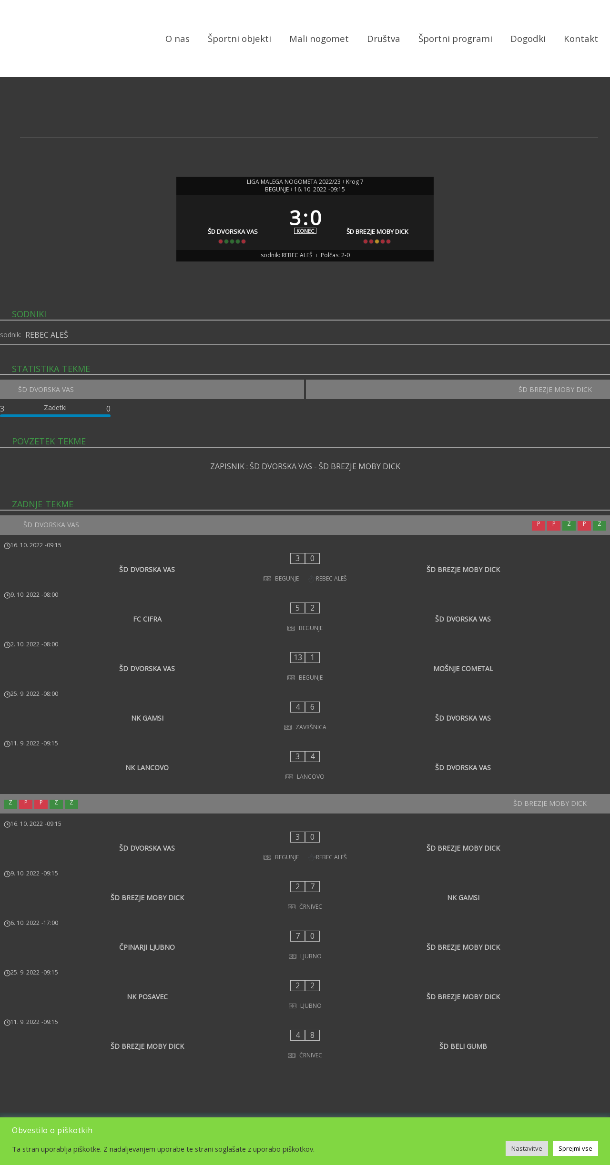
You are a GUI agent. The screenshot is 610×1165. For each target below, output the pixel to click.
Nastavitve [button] (526, 1148)
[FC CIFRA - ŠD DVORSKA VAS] (305, 616)
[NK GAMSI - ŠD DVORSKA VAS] (305, 678)
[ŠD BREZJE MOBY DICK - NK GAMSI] (305, 808)
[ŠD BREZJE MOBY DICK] (381, 234)
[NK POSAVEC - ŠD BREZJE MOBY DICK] (305, 871)
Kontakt (581, 39)
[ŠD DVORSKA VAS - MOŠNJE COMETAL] (305, 647)
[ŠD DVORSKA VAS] (229, 234)
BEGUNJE (277, 191)
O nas (177, 39)
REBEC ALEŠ (46, 356)
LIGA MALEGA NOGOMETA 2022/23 (294, 184)
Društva (383, 39)
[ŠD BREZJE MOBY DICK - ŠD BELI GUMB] (305, 903)
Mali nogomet (319, 39)
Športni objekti (239, 39)
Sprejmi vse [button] (575, 1148)
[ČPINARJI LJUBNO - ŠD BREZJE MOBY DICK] (305, 840)
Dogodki (528, 39)
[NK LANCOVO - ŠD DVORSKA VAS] (305, 710)
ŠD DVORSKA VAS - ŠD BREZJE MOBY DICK (325, 492)
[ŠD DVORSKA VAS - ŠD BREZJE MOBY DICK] (305, 584)
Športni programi (455, 39)
